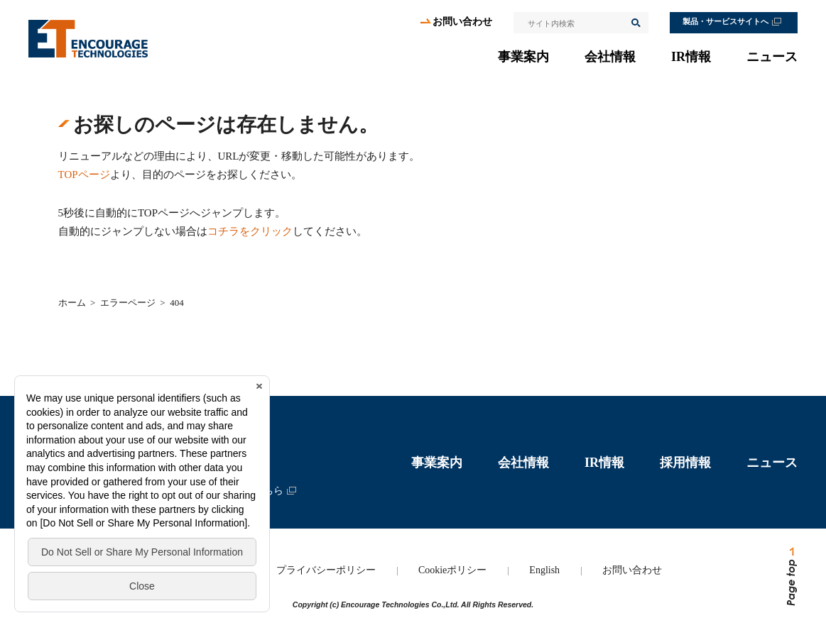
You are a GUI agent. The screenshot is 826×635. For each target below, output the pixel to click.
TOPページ (84, 174)
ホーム (72, 302)
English (544, 570)
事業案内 (523, 57)
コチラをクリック (250, 231)
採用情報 (685, 462)
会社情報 (610, 57)
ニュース (772, 57)
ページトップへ (791, 577)
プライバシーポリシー (326, 570)
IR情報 (691, 57)
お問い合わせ (462, 21)
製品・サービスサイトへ (725, 22)
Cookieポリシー (452, 570)
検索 (634, 22)
